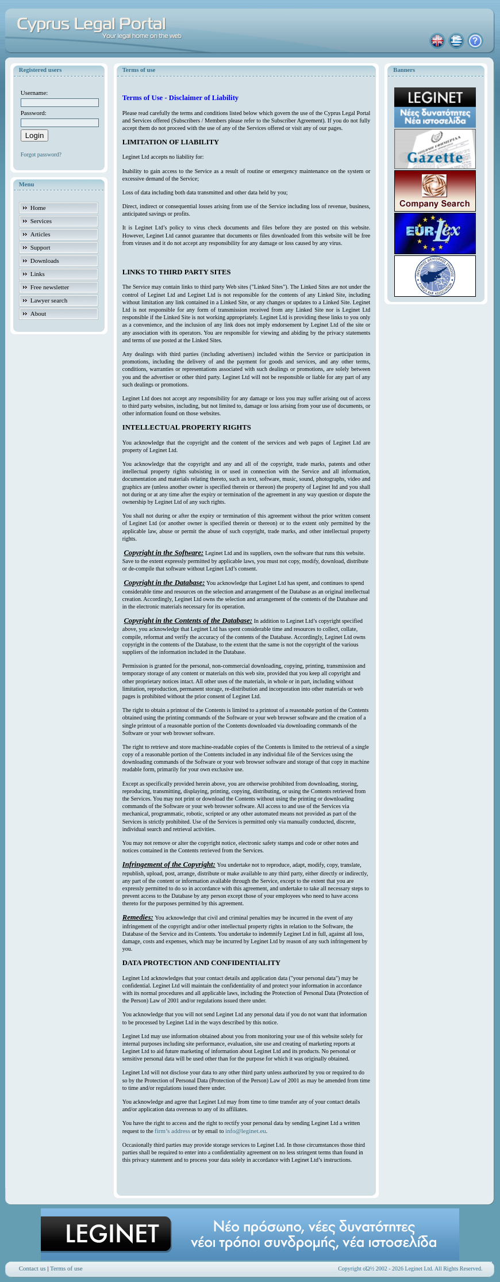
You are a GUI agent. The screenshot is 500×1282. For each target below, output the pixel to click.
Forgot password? (41, 154)
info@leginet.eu (245, 1130)
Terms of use (66, 1268)
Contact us (32, 1268)
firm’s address (172, 1130)
